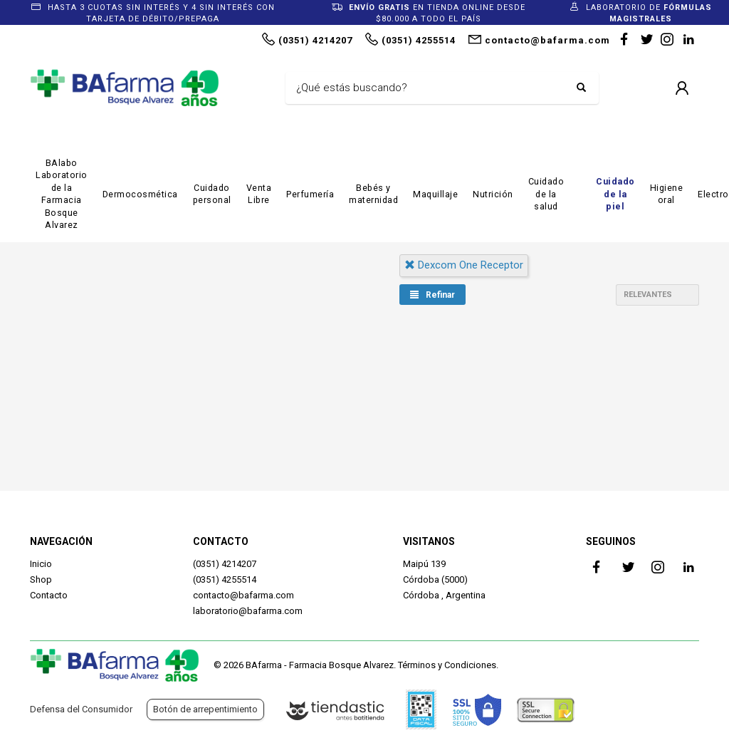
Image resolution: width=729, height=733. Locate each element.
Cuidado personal (212, 194)
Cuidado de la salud (546, 194)
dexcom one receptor (463, 265)
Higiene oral (666, 194)
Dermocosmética (140, 194)
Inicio (41, 563)
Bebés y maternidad (373, 194)
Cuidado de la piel (615, 194)
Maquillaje (435, 194)
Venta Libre (259, 194)
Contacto (49, 595)
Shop (41, 579)
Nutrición (493, 194)
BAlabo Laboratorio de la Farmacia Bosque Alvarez (62, 194)
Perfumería (310, 194)
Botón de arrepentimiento (205, 709)
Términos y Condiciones (447, 665)
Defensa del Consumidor (81, 709)
